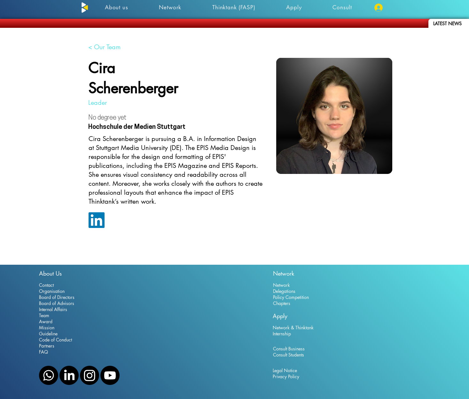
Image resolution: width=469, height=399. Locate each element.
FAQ (43, 352)
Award (45, 321)
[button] (342, 7)
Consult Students (288, 355)
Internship (282, 334)
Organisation (52, 291)
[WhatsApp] (48, 375)
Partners (46, 346)
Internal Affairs (53, 309)
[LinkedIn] (69, 375)
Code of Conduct (55, 340)
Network (281, 285)
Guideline (48, 334)
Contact (46, 285)
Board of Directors (56, 297)
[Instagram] (89, 375)
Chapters (281, 303)
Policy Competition (291, 297)
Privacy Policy (286, 376)
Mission (46, 328)
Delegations (284, 291)
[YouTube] (110, 375)
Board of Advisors (56, 303)
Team (44, 315)
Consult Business (289, 349)
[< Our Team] (104, 46)
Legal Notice (285, 370)
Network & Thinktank (293, 328)
